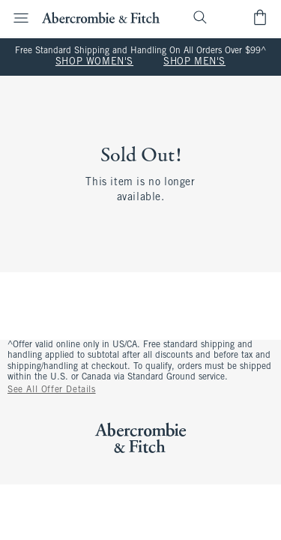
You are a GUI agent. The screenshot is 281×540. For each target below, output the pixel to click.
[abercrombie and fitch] (101, 17)
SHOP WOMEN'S (94, 62)
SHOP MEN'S (194, 62)
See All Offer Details (51, 390)
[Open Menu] (16, 18)
